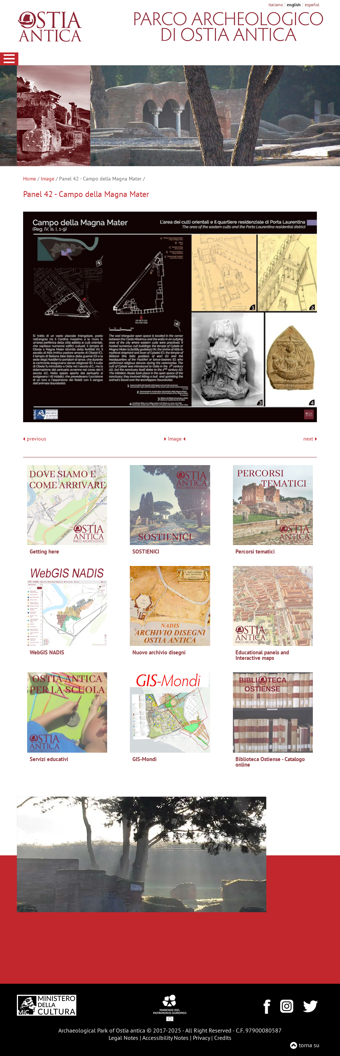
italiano (275, 4)
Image (47, 178)
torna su (309, 1045)
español (312, 4)
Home (29, 178)
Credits (222, 1037)
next (310, 439)
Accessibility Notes (165, 1037)
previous (36, 439)
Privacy (201, 1037)
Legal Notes (123, 1037)
